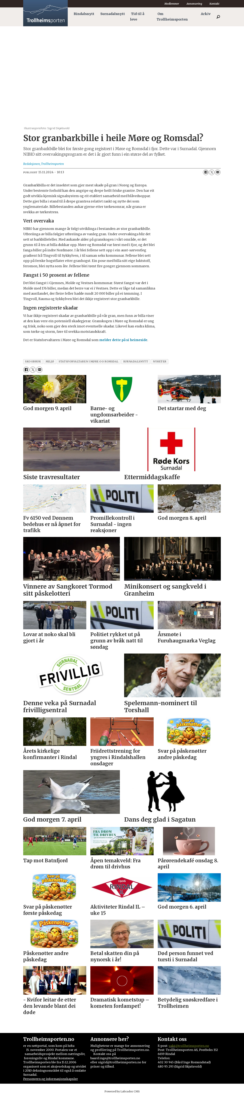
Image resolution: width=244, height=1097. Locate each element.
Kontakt (214, 3)
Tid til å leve (137, 16)
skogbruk (33, 361)
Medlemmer (171, 3)
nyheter (159, 361)
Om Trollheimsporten (172, 16)
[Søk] (218, 16)
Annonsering (194, 3)
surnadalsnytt (135, 361)
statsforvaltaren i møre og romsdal (89, 361)
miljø (50, 361)
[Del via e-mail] (217, 172)
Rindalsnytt (84, 14)
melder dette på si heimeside (123, 340)
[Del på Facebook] (206, 172)
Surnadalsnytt (112, 14)
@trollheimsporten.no (192, 1046)
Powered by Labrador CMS (122, 1091)
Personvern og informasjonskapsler (50, 1079)
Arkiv (206, 14)
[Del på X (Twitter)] (211, 172)
